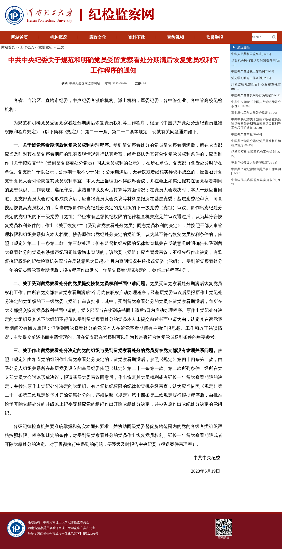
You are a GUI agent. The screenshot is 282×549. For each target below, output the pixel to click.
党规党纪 (45, 47)
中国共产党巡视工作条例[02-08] (252, 71)
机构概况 (58, 37)
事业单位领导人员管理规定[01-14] (254, 162)
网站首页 (19, 37)
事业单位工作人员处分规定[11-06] (254, 112)
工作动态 (27, 47)
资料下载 (136, 37)
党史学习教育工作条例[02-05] (251, 78)
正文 (60, 47)
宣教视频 (175, 37)
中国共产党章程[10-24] (246, 134)
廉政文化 (97, 37)
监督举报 (214, 37)
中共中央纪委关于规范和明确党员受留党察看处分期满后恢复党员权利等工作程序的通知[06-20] (256, 123)
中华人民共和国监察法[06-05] (251, 54)
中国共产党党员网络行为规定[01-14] (255, 95)
